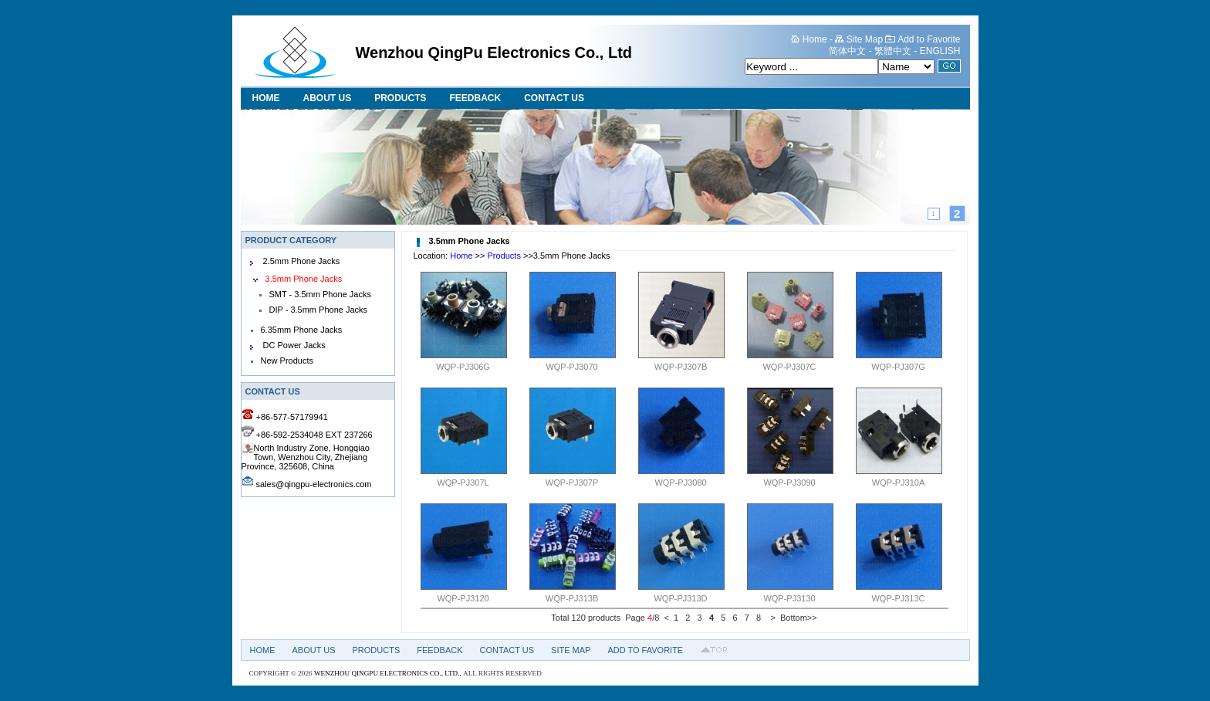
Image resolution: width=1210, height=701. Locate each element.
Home (266, 98)
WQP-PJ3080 (680, 482)
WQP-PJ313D (680, 598)
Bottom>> (798, 617)
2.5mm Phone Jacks (301, 261)
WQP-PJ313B (572, 598)
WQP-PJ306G (463, 366)
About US (327, 98)
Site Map (570, 650)
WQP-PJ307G (898, 366)
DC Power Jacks (294, 345)
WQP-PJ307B (680, 366)
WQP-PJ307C (789, 366)
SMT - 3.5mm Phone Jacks (320, 294)
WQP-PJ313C (897, 598)
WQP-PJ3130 (789, 598)
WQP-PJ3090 (789, 482)
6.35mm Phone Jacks (302, 329)
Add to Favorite (645, 650)
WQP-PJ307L (462, 482)
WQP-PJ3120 (462, 598)
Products (400, 98)
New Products (287, 360)
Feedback (476, 98)
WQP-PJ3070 (571, 366)
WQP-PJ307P (572, 482)
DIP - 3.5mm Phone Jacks (318, 309)
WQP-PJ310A (898, 482)
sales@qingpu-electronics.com (314, 484)
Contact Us (554, 98)
